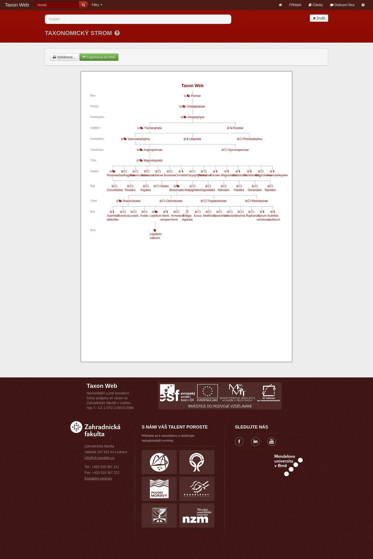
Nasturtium (221, 215)
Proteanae (204, 175)
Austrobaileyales (277, 175)
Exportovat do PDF (99, 57)
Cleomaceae (174, 201)
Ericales (215, 175)
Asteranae (148, 175)
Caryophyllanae (197, 175)
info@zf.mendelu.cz (99, 458)
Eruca (198, 215)
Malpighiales (193, 190)
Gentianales (251, 175)
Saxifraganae (126, 175)
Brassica (123, 215)
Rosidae (238, 128)
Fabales (239, 190)
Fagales (145, 190)
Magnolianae (263, 175)
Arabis (144, 215)
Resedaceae (260, 201)
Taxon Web (17, 5)
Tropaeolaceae (217, 201)
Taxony (54, 19)
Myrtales (270, 190)
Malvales (223, 190)
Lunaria (134, 215)
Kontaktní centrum (98, 478)
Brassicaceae (131, 201)
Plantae (196, 96)
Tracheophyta (153, 128)
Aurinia (240, 215)
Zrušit (319, 18)
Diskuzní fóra (342, 5)
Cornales (181, 175)
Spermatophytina (139, 139)
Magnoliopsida (153, 160)
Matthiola (209, 215)
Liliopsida (195, 139)
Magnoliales (228, 175)
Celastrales (239, 175)
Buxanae (169, 175)
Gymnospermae (238, 150)
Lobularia (230, 215)
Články (316, 5)
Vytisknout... (64, 57)
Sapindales (208, 190)
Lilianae (158, 175)
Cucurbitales (115, 190)
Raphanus (252, 215)
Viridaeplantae (195, 106)
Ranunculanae (139, 175)
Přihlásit (295, 5)
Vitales (164, 186)
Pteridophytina (252, 139)
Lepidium (156, 215)
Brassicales (177, 190)
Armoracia (177, 215)
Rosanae (112, 175)
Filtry (97, 5)
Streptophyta (195, 117)
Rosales (130, 190)
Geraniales (255, 190)
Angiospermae (153, 150)
